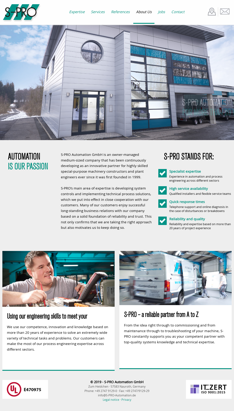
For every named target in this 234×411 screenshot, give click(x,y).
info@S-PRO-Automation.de (117, 395)
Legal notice (111, 400)
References (120, 11)
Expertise (77, 11)
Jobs (161, 11)
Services (98, 11)
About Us (144, 11)
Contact (177, 11)
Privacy (126, 400)
